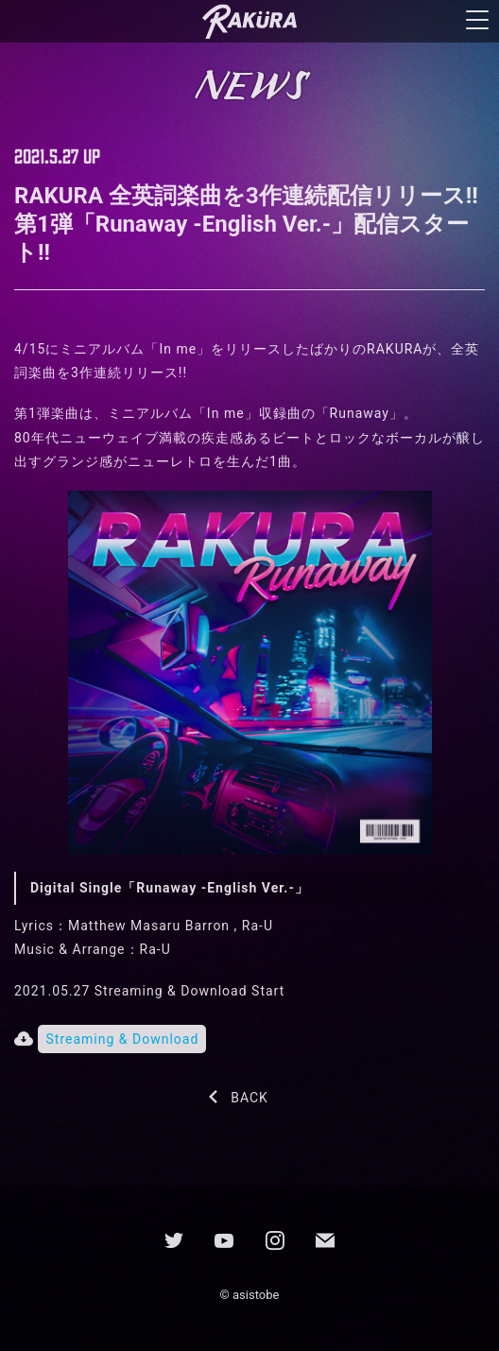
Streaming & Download (121, 1039)
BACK (249, 1097)
